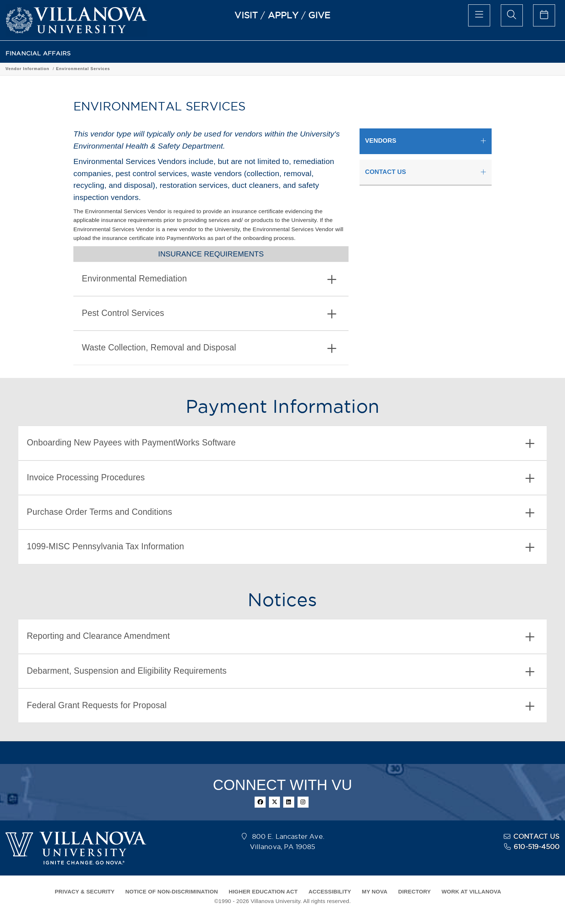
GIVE (319, 15)
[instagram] (303, 802)
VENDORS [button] (380, 140)
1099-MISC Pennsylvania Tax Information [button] (281, 547)
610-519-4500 (536, 846)
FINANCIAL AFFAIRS (38, 53)
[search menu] (512, 15)
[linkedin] (288, 802)
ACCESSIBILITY (330, 891)
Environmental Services (136, 68)
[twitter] (274, 802)
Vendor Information (80, 68)
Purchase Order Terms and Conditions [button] (281, 512)
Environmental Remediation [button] (209, 279)
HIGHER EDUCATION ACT (263, 891)
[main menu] (479, 15)
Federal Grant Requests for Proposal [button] (281, 706)
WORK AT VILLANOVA (471, 891)
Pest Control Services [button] (209, 314)
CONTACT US (536, 836)
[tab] (211, 279)
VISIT (246, 15)
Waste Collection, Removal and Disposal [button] (209, 348)
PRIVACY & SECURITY (84, 891)
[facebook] (260, 802)
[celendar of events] (544, 15)
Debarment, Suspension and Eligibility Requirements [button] (281, 671)
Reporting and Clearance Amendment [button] (281, 636)
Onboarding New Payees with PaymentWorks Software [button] (281, 443)
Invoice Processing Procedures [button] (281, 478)
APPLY (283, 15)
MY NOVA (374, 891)
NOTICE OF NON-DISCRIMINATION (171, 891)
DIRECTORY (414, 891)
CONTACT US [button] (385, 171)
